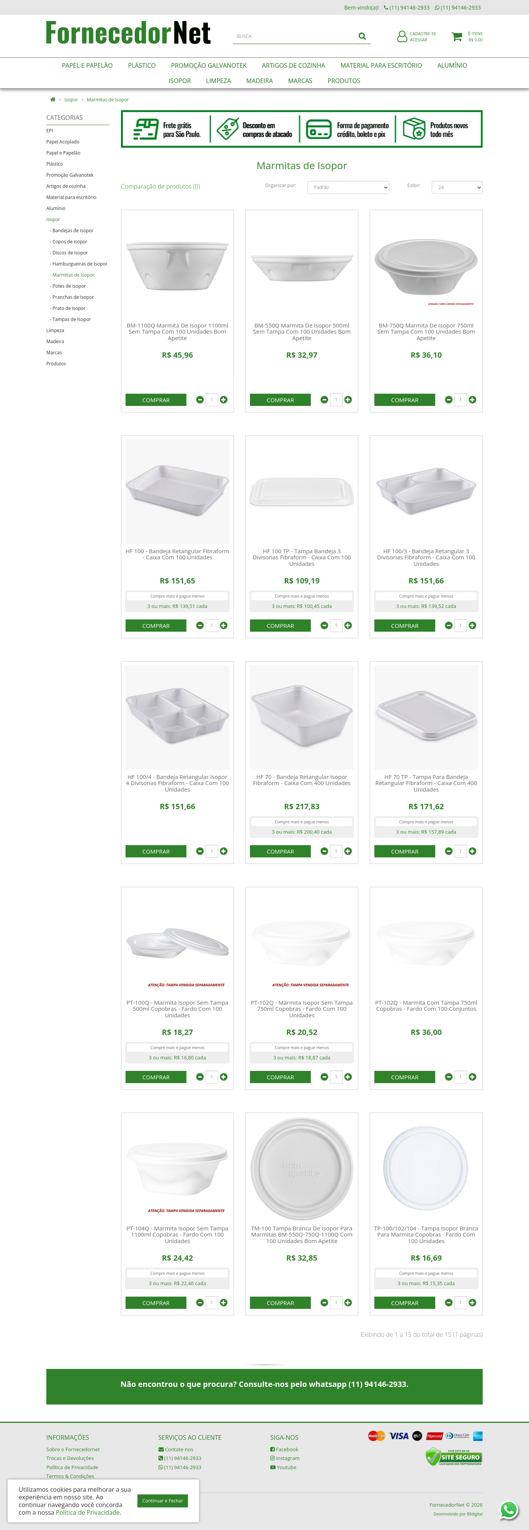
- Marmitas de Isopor (70, 275)
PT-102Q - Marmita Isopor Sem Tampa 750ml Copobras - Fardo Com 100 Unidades (302, 1009)
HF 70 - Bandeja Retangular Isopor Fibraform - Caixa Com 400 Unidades (302, 780)
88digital (475, 1514)
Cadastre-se (423, 37)
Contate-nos (175, 1449)
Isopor (71, 99)
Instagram (285, 1458)
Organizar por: (280, 185)
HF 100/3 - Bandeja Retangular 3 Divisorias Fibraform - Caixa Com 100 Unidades (426, 557)
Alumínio (55, 208)
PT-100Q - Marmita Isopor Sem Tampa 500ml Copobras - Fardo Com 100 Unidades (177, 1009)
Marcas (54, 352)
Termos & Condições (70, 1476)
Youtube (283, 1467)
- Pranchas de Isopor (70, 297)
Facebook (284, 1449)
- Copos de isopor (66, 241)
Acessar (418, 43)
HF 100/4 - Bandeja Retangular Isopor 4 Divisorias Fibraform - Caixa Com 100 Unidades (177, 783)
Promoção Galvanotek (69, 175)
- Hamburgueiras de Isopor (77, 264)
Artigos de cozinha (66, 186)
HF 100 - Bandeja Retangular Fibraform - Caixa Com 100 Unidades (177, 554)
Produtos (56, 363)
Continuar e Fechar (162, 1500)
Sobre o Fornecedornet (73, 1449)
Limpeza (55, 330)
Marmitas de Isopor (108, 99)
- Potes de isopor (66, 286)
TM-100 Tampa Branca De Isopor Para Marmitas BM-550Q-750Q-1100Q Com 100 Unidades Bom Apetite (302, 1234)
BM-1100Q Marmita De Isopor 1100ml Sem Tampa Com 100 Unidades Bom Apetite (177, 331)
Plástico (54, 164)
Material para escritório (71, 197)
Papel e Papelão (63, 153)
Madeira (55, 341)
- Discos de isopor (67, 252)
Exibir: (413, 185)
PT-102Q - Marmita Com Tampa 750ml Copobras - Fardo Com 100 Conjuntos (426, 1006)
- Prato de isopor (65, 308)
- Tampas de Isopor (68, 319)
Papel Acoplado (62, 141)
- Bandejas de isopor (69, 230)
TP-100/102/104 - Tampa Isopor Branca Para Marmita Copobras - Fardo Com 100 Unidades (426, 1234)
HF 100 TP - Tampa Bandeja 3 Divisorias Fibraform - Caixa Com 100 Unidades (302, 557)
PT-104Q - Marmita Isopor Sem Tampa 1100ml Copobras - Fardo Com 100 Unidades (177, 1234)
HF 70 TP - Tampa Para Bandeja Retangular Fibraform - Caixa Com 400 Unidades (426, 783)
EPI (49, 130)
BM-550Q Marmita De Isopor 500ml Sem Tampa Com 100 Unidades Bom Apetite (302, 331)
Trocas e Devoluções (70, 1458)
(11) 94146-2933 (179, 1458)
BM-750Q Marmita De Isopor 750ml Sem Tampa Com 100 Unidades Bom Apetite (426, 331)
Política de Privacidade (72, 1467)
